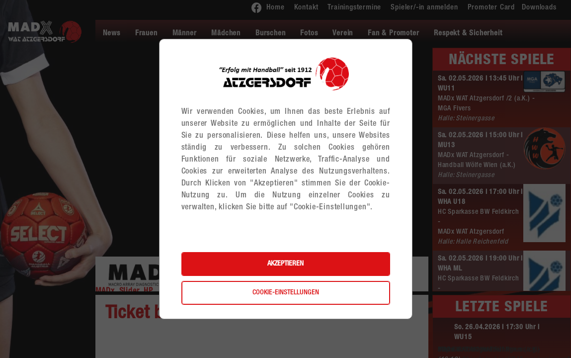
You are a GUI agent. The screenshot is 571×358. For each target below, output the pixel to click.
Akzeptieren (285, 264)
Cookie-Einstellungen (285, 292)
